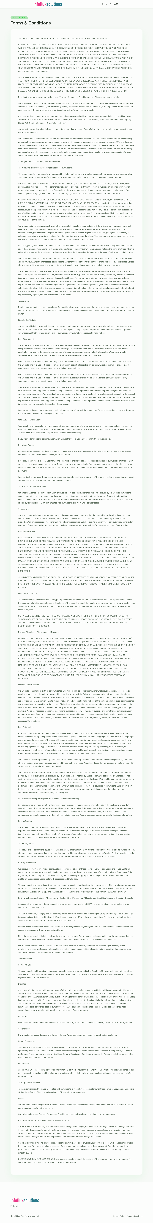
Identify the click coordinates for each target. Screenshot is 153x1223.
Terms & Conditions (134, 1216)
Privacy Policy (119, 1216)
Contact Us (115, 4)
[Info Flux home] (51, 4)
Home (104, 4)
